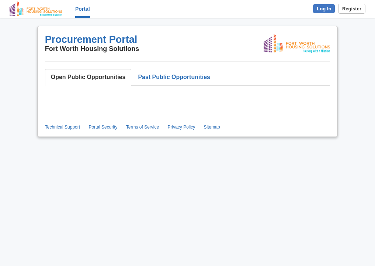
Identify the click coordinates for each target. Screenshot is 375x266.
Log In (324, 8)
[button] (88, 77)
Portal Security (102, 127)
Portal (82, 9)
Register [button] (351, 8)
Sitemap (212, 127)
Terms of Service (142, 127)
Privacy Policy (181, 127)
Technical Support (62, 127)
